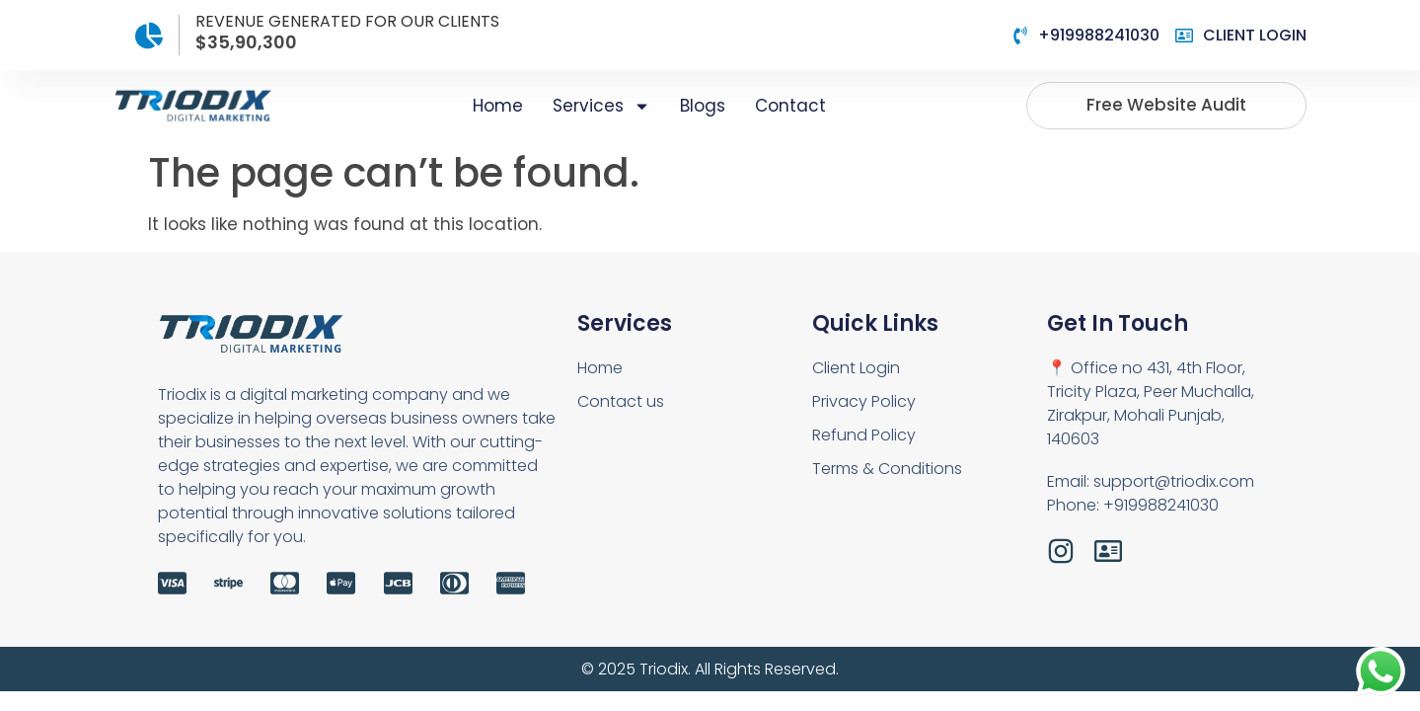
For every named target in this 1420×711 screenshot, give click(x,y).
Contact (790, 106)
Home (498, 106)
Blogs (702, 106)
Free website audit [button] (1166, 105)
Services (601, 106)
